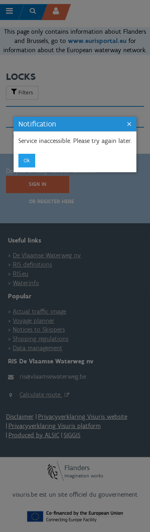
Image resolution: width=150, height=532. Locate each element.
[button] (129, 124)
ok (27, 160)
